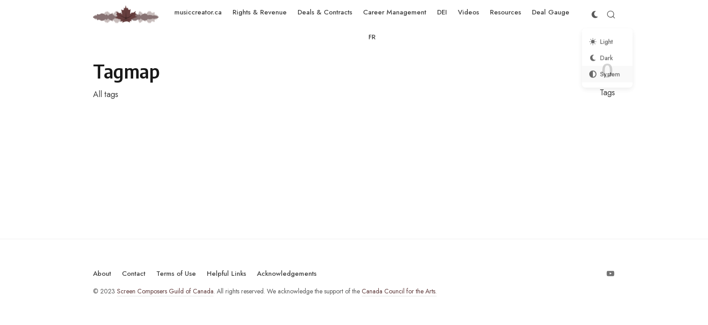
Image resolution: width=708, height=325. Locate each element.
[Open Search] (611, 14)
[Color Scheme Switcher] (595, 14)
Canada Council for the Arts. (399, 291)
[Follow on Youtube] (610, 273)
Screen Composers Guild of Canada (165, 291)
